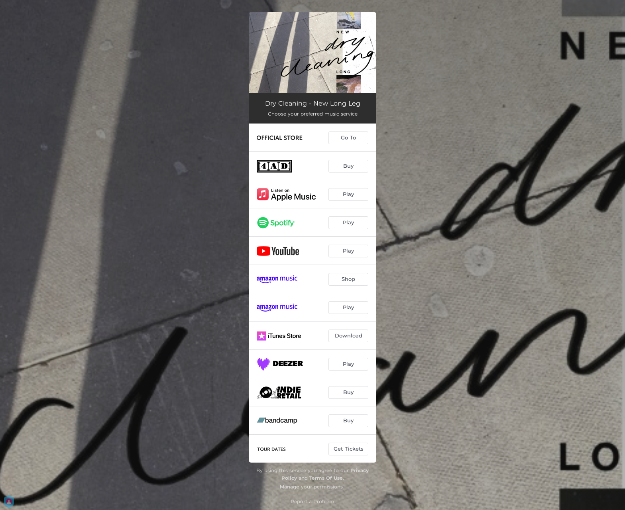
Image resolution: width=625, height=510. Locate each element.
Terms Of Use (326, 478)
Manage (289, 487)
